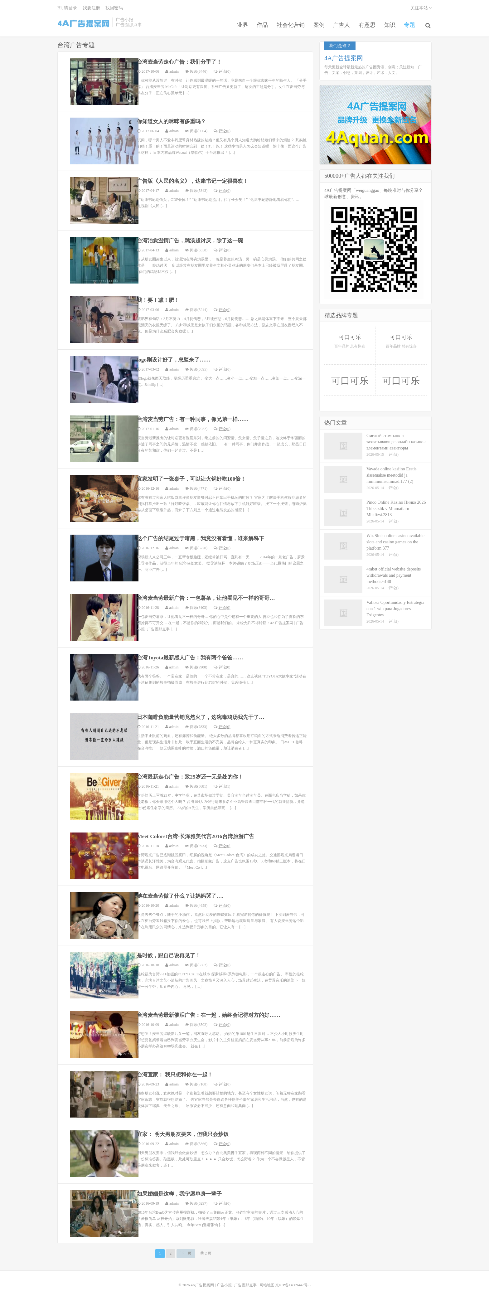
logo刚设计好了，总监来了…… (176, 358)
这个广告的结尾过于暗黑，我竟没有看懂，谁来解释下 (204, 537)
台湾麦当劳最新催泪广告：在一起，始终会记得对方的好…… (213, 1014)
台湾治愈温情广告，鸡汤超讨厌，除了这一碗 (193, 239)
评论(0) (222, 70)
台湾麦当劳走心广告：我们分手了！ (182, 60)
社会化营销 (288, 23)
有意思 (367, 23)
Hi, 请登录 (67, 8)
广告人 (340, 23)
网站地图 (266, 1283)
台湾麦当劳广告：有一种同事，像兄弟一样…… (196, 418)
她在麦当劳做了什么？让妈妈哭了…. (183, 894)
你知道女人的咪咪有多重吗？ (173, 120)
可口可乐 (350, 336)
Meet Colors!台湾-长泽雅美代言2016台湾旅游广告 (198, 835)
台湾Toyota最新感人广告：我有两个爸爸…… (193, 656)
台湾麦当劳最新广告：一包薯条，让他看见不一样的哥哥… (210, 597)
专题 (411, 23)
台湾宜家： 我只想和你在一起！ (177, 1073)
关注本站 (421, 8)
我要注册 (91, 8)
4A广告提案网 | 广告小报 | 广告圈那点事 (85, 23)
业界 (238, 23)
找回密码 (114, 8)
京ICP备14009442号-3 (293, 1283)
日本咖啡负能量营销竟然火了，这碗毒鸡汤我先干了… (204, 716)
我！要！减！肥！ (159, 299)
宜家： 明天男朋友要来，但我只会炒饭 (185, 1133)
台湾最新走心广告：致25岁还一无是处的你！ (193, 775)
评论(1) (222, 785)
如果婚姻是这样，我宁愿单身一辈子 (182, 1192)
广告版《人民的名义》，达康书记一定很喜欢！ (196, 180)
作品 (259, 23)
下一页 (185, 1252)
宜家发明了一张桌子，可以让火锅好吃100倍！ (194, 477)
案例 (317, 23)
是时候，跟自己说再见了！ (171, 954)
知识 (390, 23)
